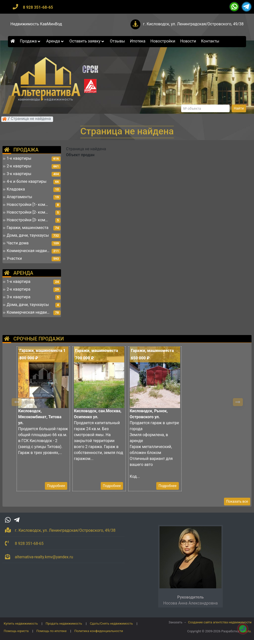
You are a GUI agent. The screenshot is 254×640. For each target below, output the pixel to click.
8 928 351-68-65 (38, 7)
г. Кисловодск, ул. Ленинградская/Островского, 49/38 (193, 24)
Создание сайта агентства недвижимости (220, 622)
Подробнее (56, 486)
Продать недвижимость (64, 623)
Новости (188, 41)
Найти (239, 108)
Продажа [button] (30, 41)
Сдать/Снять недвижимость (111, 623)
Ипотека (138, 41)
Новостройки (162, 41)
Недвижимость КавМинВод (36, 24)
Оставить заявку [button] (87, 41)
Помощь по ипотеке (51, 631)
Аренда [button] (55, 41)
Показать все (237, 501)
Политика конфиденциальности (98, 631)
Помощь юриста (16, 631)
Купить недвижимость (21, 623)
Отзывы (117, 41)
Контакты (210, 41)
